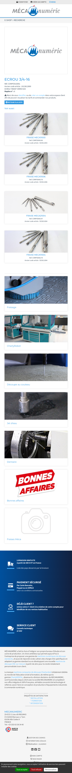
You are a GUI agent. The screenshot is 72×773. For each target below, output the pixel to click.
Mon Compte (36, 756)
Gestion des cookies (36, 738)
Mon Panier (36, 759)
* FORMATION (36, 700)
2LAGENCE (42, 744)
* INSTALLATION (36, 698)
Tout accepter (22, 769)
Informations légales (36, 741)
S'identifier (22, 2)
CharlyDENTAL (17, 677)
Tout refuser (36, 769)
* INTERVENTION (36, 703)
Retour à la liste (14, 102)
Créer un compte (38, 2)
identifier (22, 95)
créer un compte (38, 95)
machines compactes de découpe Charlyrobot (32, 672)
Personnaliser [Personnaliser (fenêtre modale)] (51, 769)
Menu (52, 2)
